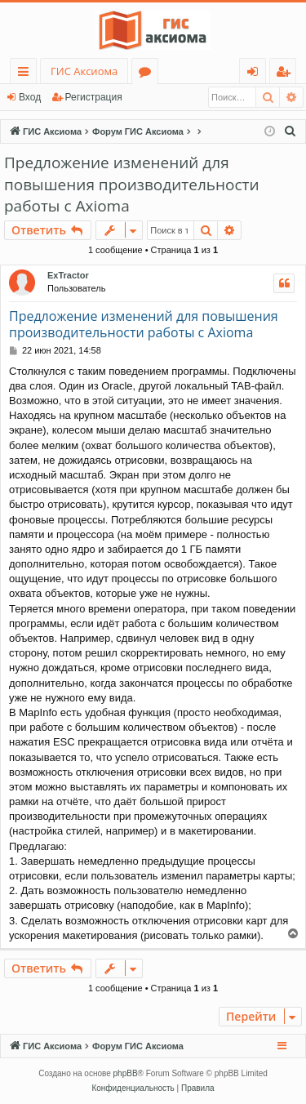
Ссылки (26, 74)
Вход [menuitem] (255, 74)
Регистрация (93, 97)
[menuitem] (290, 131)
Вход (30, 97)
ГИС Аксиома (84, 71)
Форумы (148, 74)
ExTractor (68, 275)
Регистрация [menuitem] (286, 74)
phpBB (125, 1073)
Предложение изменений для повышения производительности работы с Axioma (131, 184)
